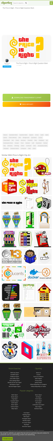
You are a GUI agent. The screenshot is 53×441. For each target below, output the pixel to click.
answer (17, 143)
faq (4, 145)
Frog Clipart (15, 399)
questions (38, 143)
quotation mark (13, 135)
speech (31, 135)
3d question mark (42, 145)
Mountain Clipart (26, 426)
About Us (38, 372)
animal (45, 143)
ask (13, 140)
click (34, 145)
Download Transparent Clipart (26, 97)
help (29, 148)
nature (5, 135)
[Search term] (20, 3)
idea (36, 140)
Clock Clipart (38, 399)
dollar (22, 145)
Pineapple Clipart (26, 418)
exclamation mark (8, 143)
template (6, 148)
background (26, 137)
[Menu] (51, 3)
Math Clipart (14, 395)
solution (28, 143)
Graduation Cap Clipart (38, 404)
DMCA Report (38, 378)
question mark (23, 135)
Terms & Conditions (38, 376)
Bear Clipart (38, 406)
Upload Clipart (38, 382)
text (20, 137)
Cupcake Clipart (15, 401)
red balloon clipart (14, 384)
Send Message (7, 66)
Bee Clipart (38, 402)
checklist (30, 140)
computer (23, 148)
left (33, 143)
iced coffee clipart (14, 378)
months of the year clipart (15, 382)
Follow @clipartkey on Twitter (38, 386)
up (47, 140)
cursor (40, 137)
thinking (17, 145)
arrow (36, 135)
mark (46, 135)
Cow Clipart (26, 412)
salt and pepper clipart (15, 386)
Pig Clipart (26, 424)
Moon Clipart (38, 395)
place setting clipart (14, 380)
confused (28, 145)
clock (34, 148)
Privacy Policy (38, 380)
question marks (15, 148)
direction (10, 145)
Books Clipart (14, 397)
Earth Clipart (14, 402)
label (42, 135)
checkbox (41, 140)
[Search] (26, 3)
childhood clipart (14, 376)
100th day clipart (14, 372)
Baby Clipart (14, 408)
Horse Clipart (38, 401)
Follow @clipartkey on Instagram (38, 384)
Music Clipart (14, 404)
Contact (38, 374)
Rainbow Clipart (38, 408)
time (22, 143)
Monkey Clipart (26, 420)
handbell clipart (14, 374)
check (17, 140)
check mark (7, 140)
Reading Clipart (26, 414)
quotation (33, 137)
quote (5, 137)
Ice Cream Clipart (26, 422)
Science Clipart (14, 406)
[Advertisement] (26, 22)
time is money (12, 137)
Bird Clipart (26, 416)
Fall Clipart (38, 397)
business (23, 140)
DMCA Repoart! (26, 104)
